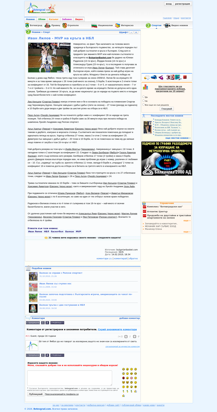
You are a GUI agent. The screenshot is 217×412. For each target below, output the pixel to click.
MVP (78, 231)
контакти (186, 18)
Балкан (109, 67)
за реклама (67, 405)
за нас (56, 405)
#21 (28, 336)
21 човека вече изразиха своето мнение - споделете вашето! (82, 238)
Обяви (41, 19)
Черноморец (87, 149)
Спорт (46, 32)
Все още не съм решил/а (155, 104)
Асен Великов (92, 193)
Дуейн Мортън (72, 149)
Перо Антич (34, 115)
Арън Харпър (34, 128)
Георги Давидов (128, 152)
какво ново (149, 405)
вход (169, 4)
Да (145, 97)
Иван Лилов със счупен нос (56, 283)
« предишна (32, 322)
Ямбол (113, 152)
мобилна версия (96, 405)
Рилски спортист (108, 217)
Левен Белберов (100, 152)
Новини (30, 19)
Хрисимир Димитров (63, 128)
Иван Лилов (98, 67)
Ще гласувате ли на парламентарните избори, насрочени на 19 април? (170, 88)
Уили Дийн (129, 186)
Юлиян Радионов (66, 193)
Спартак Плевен (51, 101)
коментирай (121, 258)
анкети (160, 405)
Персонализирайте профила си (62, 394)
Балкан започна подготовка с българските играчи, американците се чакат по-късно (86, 295)
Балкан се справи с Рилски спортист (61, 273)
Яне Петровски (90, 217)
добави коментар (129, 318)
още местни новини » (178, 138)
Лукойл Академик (50, 115)
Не (145, 101)
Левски (46, 128)
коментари (105, 258)
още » (187, 220)
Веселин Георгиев (52, 217)
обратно (133, 258)
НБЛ (46, 231)
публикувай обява (131, 405)
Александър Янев (88, 213)
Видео (79, 19)
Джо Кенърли (34, 101)
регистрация (182, 4)
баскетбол (57, 231)
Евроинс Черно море (86, 128)
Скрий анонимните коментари (117, 329)
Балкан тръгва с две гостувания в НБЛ (62, 305)
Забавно (67, 19)
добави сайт (113, 405)
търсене (167, 18)
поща (176, 18)
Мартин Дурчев (129, 213)
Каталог (53, 19)
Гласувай (167, 108)
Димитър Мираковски (122, 193)
